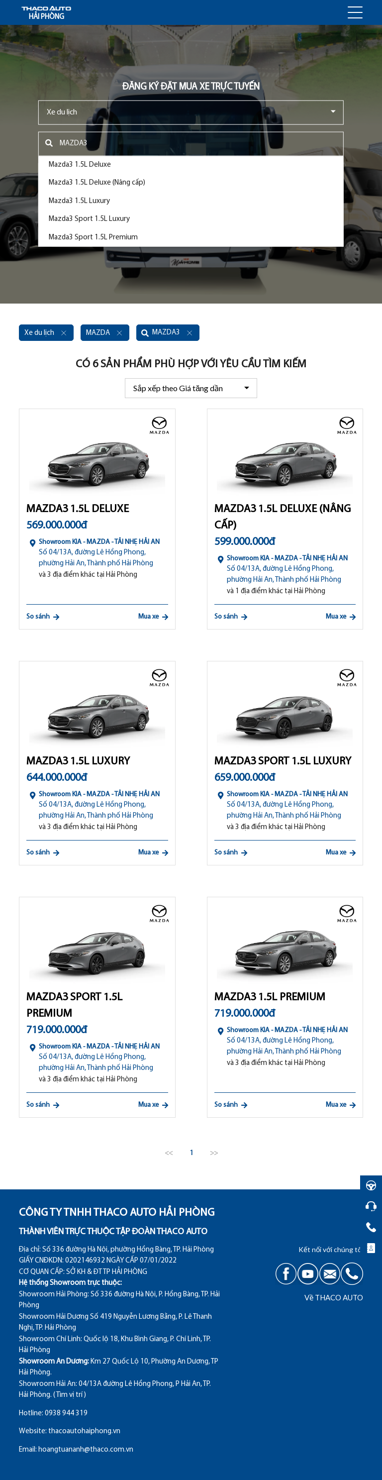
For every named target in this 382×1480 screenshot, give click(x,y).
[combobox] (191, 112)
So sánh (42, 617)
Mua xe (153, 617)
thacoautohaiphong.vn (84, 1431)
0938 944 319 (66, 1413)
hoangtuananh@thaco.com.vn (85, 1450)
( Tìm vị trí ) (69, 1395)
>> (214, 1153)
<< (169, 1153)
